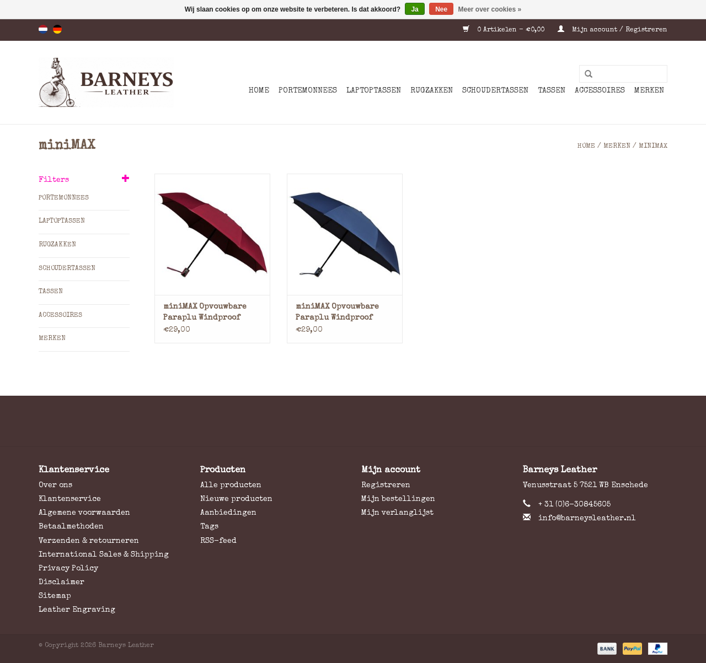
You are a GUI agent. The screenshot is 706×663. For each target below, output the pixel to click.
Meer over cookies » (490, 9)
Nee (441, 9)
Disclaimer (61, 582)
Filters (54, 180)
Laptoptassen (373, 91)
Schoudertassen (495, 91)
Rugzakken (431, 91)
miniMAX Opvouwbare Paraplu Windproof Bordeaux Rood (205, 313)
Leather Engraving (77, 610)
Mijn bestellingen (398, 499)
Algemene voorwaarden (84, 513)
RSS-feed (218, 541)
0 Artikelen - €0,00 (505, 30)
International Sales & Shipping (104, 555)
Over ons (55, 485)
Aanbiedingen (228, 513)
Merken (649, 91)
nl (43, 29)
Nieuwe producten (236, 499)
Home (259, 91)
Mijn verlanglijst (397, 513)
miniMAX (653, 146)
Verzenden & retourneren (89, 541)
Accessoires (600, 91)
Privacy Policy (68, 569)
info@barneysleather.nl (587, 518)
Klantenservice (70, 499)
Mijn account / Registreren (612, 30)
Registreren (385, 485)
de (57, 29)
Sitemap (55, 596)
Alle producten (230, 485)
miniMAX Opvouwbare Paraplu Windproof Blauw (337, 313)
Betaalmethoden (71, 527)
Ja (414, 9)
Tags (209, 527)
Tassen (551, 91)
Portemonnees (308, 91)
